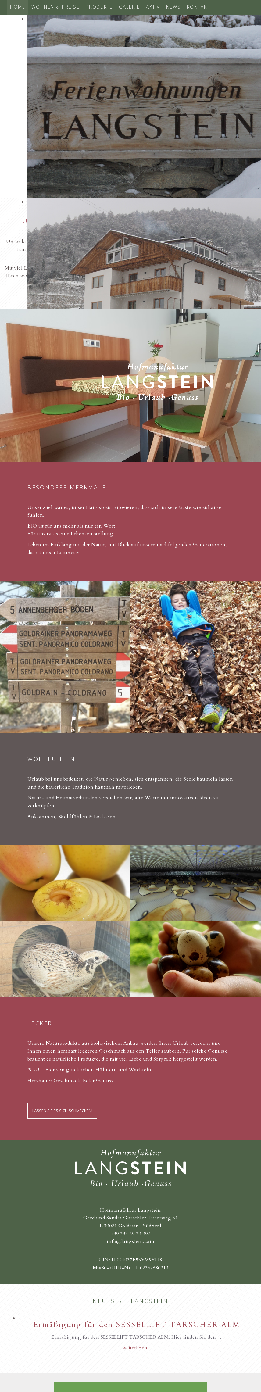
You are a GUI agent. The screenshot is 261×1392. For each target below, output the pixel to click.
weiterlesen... (136, 1347)
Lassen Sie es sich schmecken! (62, 1110)
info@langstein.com (130, 1241)
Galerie (129, 7)
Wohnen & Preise (55, 7)
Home (17, 7)
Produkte (99, 7)
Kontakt (198, 7)
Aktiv (153, 7)
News (173, 7)
